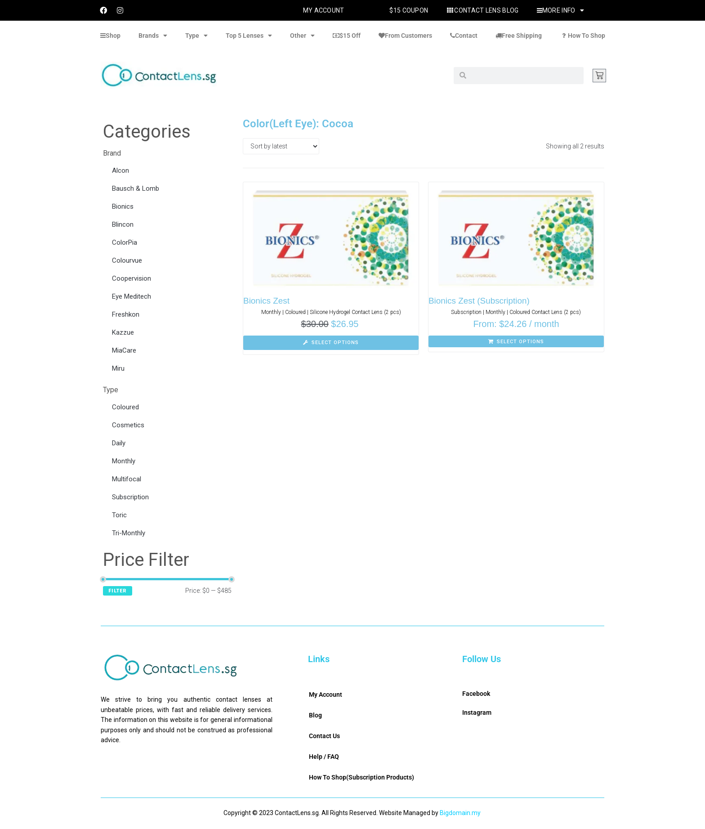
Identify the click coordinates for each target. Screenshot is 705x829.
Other (302, 35)
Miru (118, 368)
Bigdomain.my (460, 812)
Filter (117, 591)
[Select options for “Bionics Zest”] (331, 343)
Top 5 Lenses (249, 35)
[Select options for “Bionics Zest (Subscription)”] (516, 341)
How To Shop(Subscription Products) (361, 777)
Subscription (130, 497)
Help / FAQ (324, 756)
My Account (323, 10)
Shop (110, 35)
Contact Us (324, 735)
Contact (463, 35)
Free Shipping (518, 35)
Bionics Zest (266, 300)
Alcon (120, 170)
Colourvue (127, 260)
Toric (119, 515)
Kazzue (123, 332)
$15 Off (347, 35)
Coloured (125, 407)
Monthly (123, 461)
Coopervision (131, 278)
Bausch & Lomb (135, 188)
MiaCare (124, 350)
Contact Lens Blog (482, 10)
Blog (315, 715)
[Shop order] (281, 146)
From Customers (405, 35)
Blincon (123, 224)
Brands (152, 35)
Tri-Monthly (128, 533)
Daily (118, 443)
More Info (560, 10)
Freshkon (125, 314)
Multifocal (126, 479)
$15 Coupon (408, 10)
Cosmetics (128, 425)
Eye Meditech (131, 296)
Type (196, 35)
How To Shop (582, 35)
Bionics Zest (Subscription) (479, 300)
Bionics (123, 206)
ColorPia (124, 242)
